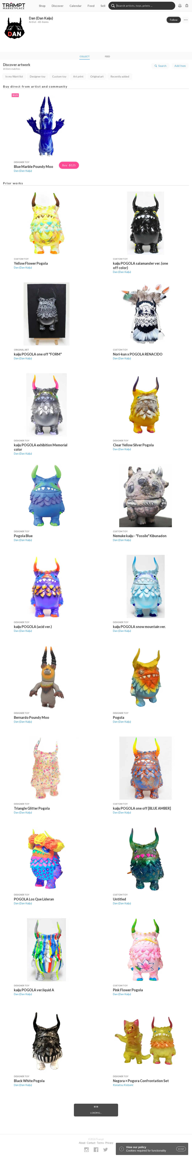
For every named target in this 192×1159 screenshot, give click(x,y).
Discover (57, 5)
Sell (103, 5)
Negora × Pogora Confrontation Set (141, 1081)
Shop (42, 5)
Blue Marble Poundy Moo (33, 166)
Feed (91, 5)
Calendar (76, 5)
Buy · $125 (69, 165)
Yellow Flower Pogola (31, 263)
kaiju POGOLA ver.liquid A (34, 990)
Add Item (180, 65)
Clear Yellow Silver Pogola (133, 445)
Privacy (109, 1142)
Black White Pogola (29, 1081)
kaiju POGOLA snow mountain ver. (139, 627)
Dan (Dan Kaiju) (23, 170)
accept (181, 1149)
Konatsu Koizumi (123, 1084)
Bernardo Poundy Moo (31, 717)
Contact (91, 1142)
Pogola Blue (23, 536)
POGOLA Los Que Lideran (34, 899)
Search (160, 65)
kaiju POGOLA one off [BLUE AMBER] (142, 808)
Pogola (118, 717)
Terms (100, 1142)
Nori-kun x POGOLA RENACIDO (137, 354)
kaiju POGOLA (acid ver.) (33, 627)
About (82, 1142)
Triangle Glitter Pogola (32, 808)
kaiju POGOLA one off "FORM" (38, 354)
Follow (174, 19)
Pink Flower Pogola (128, 990)
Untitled (119, 899)
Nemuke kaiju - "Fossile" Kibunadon (139, 536)
